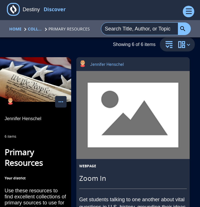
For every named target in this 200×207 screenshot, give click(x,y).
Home (15, 29)
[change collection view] (185, 44)
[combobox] (139, 29)
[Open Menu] (188, 11)
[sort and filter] (167, 45)
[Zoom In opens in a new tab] (133, 115)
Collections (35, 29)
